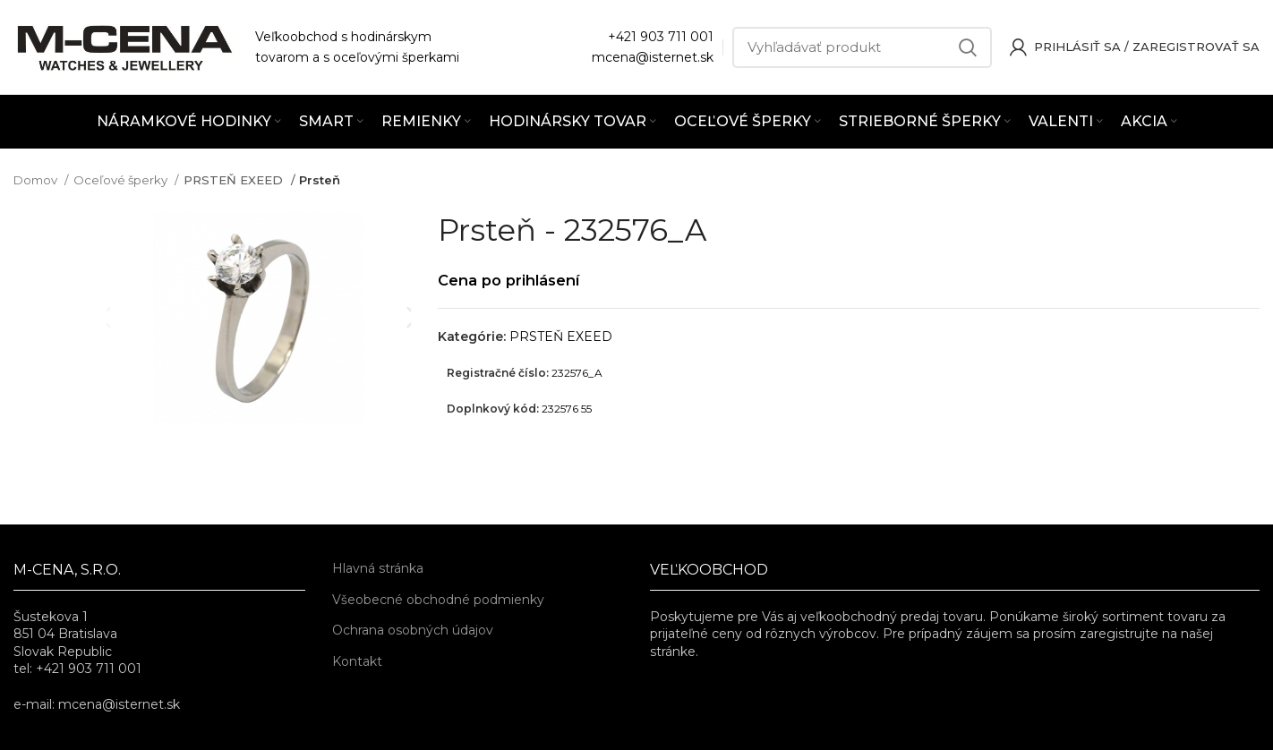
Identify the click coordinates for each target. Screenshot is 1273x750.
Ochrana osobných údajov (412, 630)
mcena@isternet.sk (652, 57)
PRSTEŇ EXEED (230, 180)
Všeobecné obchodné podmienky (438, 600)
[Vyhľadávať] (862, 47)
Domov (36, 180)
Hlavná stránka (377, 568)
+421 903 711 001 (660, 37)
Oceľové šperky (121, 180)
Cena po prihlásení (514, 279)
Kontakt (357, 661)
